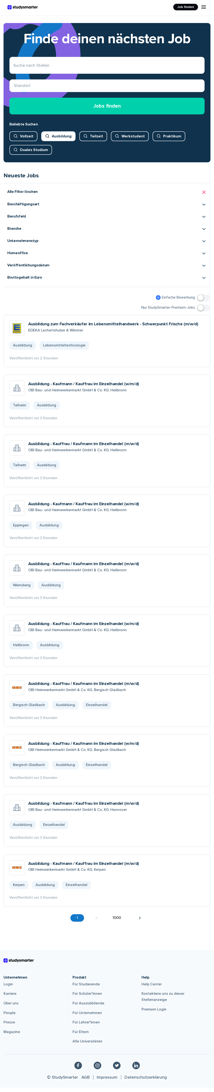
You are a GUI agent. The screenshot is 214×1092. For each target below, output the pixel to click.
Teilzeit (96, 140)
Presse (9, 1026)
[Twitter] (117, 1070)
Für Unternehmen (87, 1017)
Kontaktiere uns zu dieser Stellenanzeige (162, 1001)
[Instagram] (97, 1070)
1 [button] (77, 922)
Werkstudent (133, 140)
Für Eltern (81, 1036)
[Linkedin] (136, 1070)
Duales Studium (34, 154)
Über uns (11, 1007)
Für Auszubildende (88, 1007)
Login (8, 988)
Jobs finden (107, 110)
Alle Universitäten (87, 1045)
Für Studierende (86, 988)
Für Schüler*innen (87, 998)
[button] (107, 196)
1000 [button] (117, 922)
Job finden (185, 7)
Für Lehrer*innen (86, 1026)
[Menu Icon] (203, 7)
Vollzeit (26, 140)
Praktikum (172, 140)
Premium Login (153, 1013)
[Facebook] (78, 1070)
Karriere (10, 998)
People (10, 1017)
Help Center (151, 988)
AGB (85, 1081)
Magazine (12, 1036)
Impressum (107, 1081)
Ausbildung (62, 140)
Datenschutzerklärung (146, 1081)
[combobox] (14, 88)
